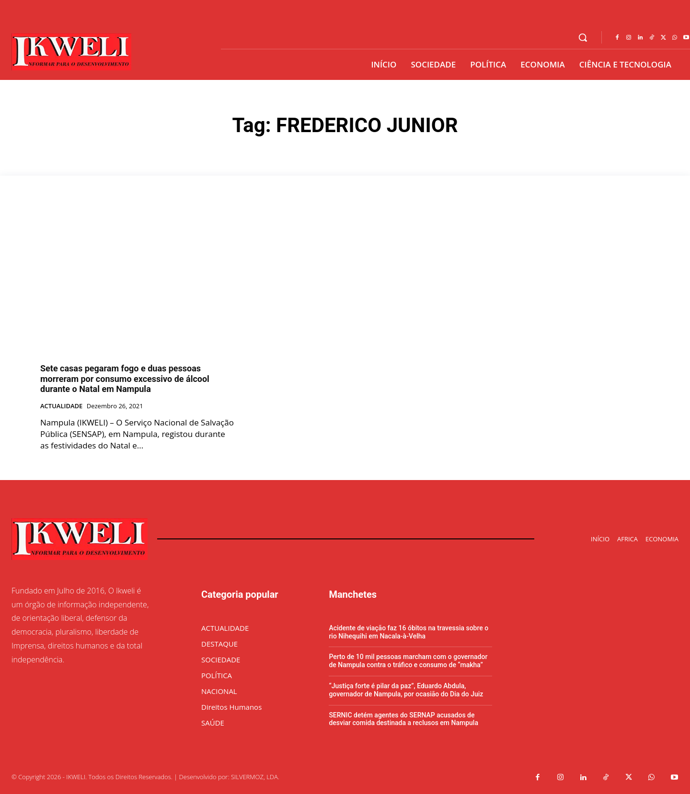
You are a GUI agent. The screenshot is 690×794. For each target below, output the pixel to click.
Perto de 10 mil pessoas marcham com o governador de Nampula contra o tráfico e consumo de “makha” (408, 661)
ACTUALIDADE (61, 406)
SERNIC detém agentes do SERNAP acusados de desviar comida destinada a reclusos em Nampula (403, 719)
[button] (582, 37)
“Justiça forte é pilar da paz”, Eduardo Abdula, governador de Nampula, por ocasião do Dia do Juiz (406, 690)
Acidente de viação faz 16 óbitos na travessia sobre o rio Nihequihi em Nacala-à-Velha (408, 632)
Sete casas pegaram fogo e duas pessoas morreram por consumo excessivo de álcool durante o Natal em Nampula (124, 378)
